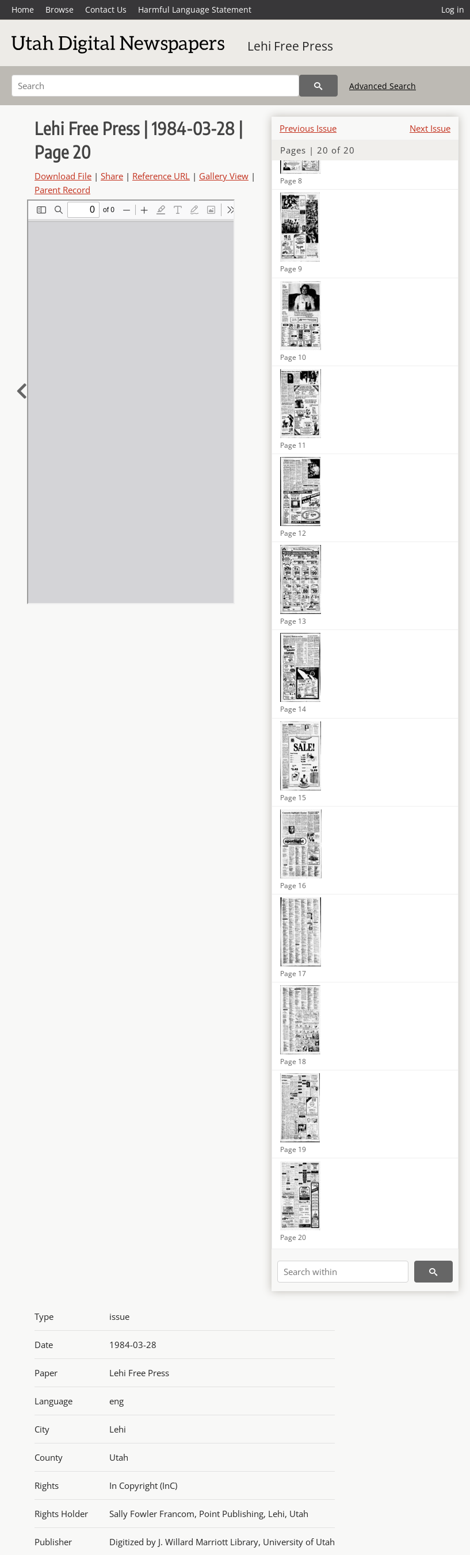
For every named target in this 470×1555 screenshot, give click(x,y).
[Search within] (342, 1272)
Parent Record (62, 189)
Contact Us (106, 9)
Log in (452, 9)
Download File (63, 176)
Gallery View (224, 176)
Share (112, 176)
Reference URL (161, 176)
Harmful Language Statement (194, 9)
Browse (59, 9)
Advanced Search (382, 85)
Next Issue (430, 128)
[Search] (155, 86)
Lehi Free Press (290, 46)
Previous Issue (308, 128)
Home (23, 9)
